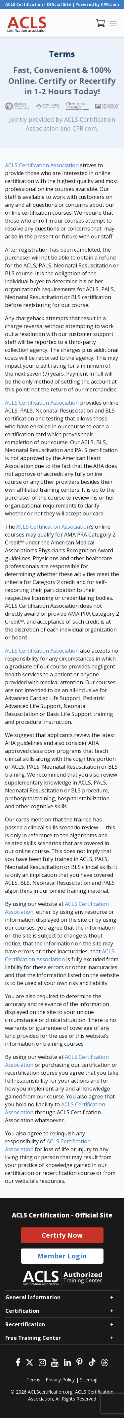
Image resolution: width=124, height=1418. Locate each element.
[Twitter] (29, 1361)
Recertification (25, 1324)
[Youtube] (55, 1361)
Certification (22, 1310)
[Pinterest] (79, 1361)
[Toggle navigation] (113, 23)
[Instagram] (42, 1361)
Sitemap (89, 1379)
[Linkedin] (67, 1361)
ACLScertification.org (50, 1392)
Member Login (62, 1255)
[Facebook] (18, 1361)
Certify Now (62, 1235)
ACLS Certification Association (42, 165)
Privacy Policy (60, 1379)
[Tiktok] (92, 1361)
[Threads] (104, 1361)
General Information (33, 1297)
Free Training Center (33, 1337)
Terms (33, 1379)
